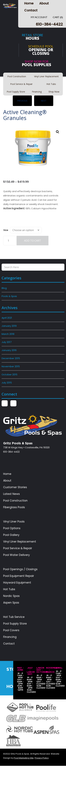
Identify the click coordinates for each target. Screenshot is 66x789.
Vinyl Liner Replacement (19, 541)
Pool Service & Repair (17, 548)
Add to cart (32, 240)
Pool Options (11, 528)
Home (28, 3)
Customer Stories (15, 487)
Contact (30, 10)
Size (5, 230)
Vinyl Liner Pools (14, 521)
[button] (57, 132)
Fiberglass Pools (14, 507)
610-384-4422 (49, 24)
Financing (10, 637)
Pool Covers (11, 630)
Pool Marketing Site (24, 757)
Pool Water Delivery (16, 555)
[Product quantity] (9, 240)
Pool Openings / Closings (20, 569)
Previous (22, 100)
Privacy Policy (42, 757)
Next (43, 100)
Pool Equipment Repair (18, 576)
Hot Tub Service (14, 617)
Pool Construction (15, 500)
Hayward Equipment (17, 582)
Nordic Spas (11, 596)
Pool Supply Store (15, 623)
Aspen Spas (11, 602)
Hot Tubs (9, 589)
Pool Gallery (11, 535)
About (44, 3)
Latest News (11, 494)
